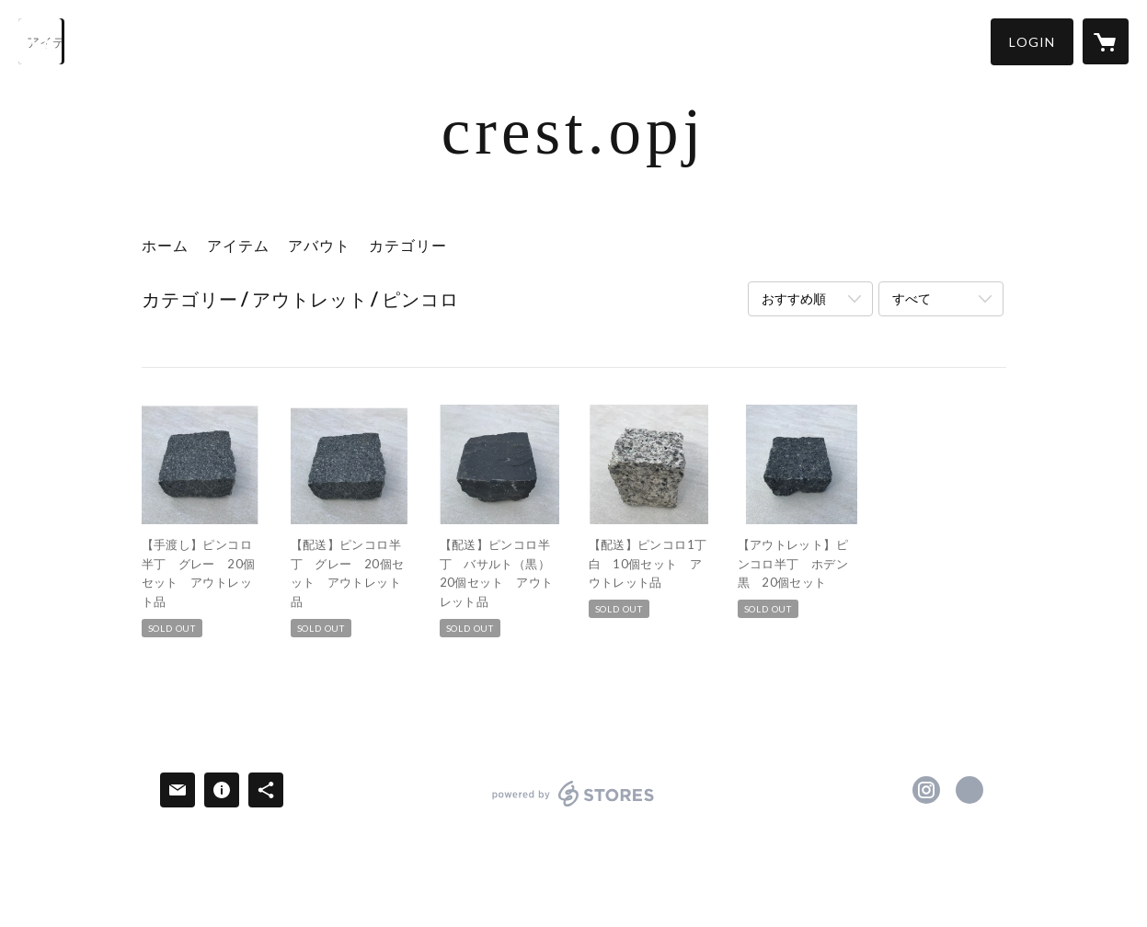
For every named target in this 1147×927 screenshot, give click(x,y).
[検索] (41, 41)
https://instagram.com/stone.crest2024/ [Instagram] (926, 790)
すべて (911, 298)
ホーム (165, 245)
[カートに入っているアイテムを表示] (1106, 41)
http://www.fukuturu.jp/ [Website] (969, 790)
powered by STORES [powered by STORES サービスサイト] (573, 806)
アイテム (238, 245)
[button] (1032, 41)
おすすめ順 (794, 298)
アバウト (319, 245)
